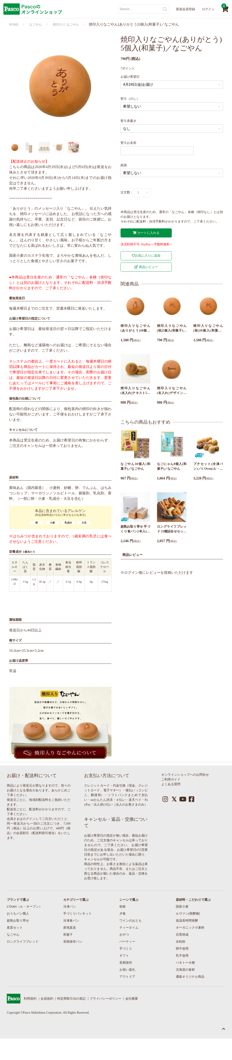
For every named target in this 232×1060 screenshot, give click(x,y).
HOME (13, 24)
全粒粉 (180, 941)
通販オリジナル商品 (190, 976)
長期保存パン (72, 941)
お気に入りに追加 (146, 255)
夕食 (122, 913)
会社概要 (131, 998)
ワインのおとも (130, 920)
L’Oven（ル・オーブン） (24, 906)
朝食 (122, 906)
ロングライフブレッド (23, 941)
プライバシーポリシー (105, 998)
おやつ (124, 934)
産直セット (15, 927)
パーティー (127, 941)
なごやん (35, 24)
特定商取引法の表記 (71, 998)
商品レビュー (146, 267)
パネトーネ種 (185, 962)
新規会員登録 (185, 9)
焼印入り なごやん (66, 24)
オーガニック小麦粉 (190, 927)
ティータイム (128, 927)
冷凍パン (69, 906)
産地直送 (69, 927)
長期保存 (125, 962)
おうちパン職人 (18, 913)
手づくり (125, 948)
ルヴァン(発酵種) (188, 913)
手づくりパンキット (77, 913)
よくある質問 (170, 784)
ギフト (124, 955)
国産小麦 (182, 906)
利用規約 (30, 998)
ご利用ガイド (170, 779)
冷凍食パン (71, 920)
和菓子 (68, 934)
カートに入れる (146, 233)
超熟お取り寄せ (18, 920)
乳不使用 (182, 955)
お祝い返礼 (127, 969)
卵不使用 (182, 948)
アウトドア (127, 976)
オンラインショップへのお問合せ (185, 774)
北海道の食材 (185, 969)
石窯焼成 (182, 934)
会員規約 (47, 998)
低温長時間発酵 (187, 920)
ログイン (208, 9)
